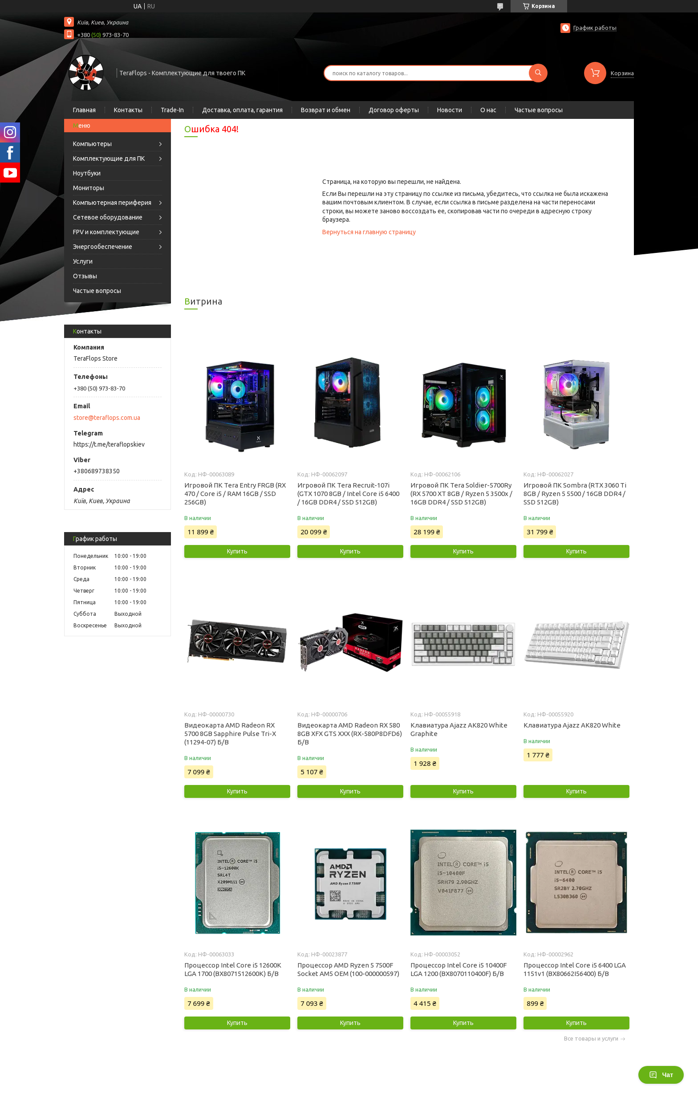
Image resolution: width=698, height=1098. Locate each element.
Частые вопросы (539, 110)
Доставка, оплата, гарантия (242, 110)
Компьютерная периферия (112, 202)
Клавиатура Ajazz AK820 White (572, 725)
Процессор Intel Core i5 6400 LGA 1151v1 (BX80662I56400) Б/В (575, 969)
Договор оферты (394, 110)
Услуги (83, 261)
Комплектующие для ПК (109, 158)
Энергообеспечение (102, 246)
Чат (661, 1075)
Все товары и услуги (591, 1038)
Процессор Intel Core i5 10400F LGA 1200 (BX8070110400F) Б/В (458, 969)
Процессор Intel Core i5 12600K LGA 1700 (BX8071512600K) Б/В (232, 969)
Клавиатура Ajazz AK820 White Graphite (458, 729)
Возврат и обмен (325, 110)
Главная (84, 110)
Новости (449, 110)
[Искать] (538, 73)
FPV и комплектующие (106, 232)
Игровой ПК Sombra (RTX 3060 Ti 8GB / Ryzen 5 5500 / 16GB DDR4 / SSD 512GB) (575, 493)
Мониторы (88, 187)
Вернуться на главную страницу (369, 232)
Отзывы (85, 276)
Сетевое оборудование (107, 217)
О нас (488, 110)
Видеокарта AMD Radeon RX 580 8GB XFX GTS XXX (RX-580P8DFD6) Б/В (349, 733)
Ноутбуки (87, 173)
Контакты (128, 110)
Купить (237, 551)
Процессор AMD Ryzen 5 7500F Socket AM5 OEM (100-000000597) (348, 969)
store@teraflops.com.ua (106, 417)
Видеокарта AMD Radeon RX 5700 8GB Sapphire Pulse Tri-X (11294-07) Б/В (230, 733)
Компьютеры (92, 143)
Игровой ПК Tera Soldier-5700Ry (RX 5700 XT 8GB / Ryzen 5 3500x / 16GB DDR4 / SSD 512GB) (461, 493)
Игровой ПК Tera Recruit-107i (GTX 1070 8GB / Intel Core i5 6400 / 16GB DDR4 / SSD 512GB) (348, 493)
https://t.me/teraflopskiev (109, 444)
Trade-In (172, 110)
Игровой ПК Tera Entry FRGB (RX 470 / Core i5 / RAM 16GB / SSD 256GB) (235, 493)
